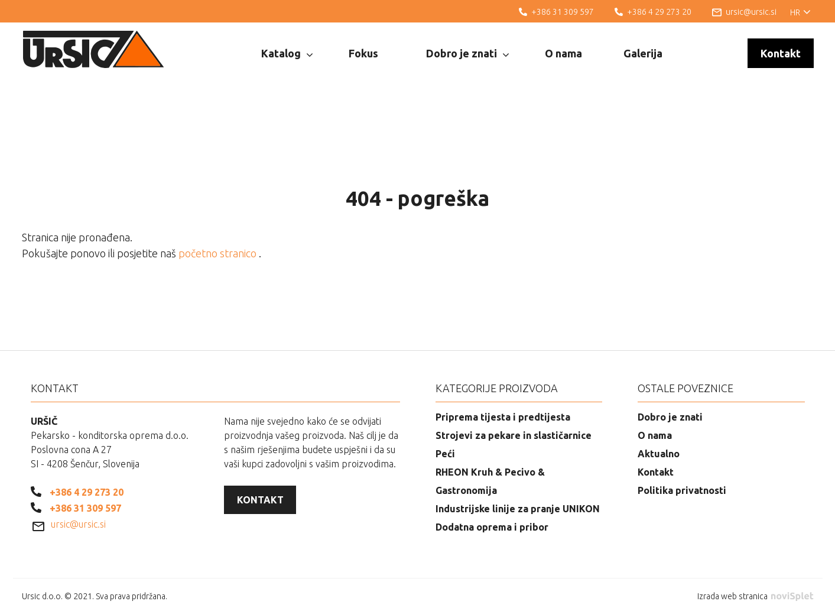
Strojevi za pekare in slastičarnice (514, 435)
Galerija (642, 53)
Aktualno (659, 453)
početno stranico (218, 253)
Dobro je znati (467, 53)
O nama (563, 53)
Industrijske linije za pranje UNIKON (518, 508)
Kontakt (781, 53)
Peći (445, 453)
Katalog (287, 53)
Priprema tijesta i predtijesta (503, 417)
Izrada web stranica (755, 596)
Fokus (363, 53)
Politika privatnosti (682, 490)
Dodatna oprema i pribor (492, 527)
